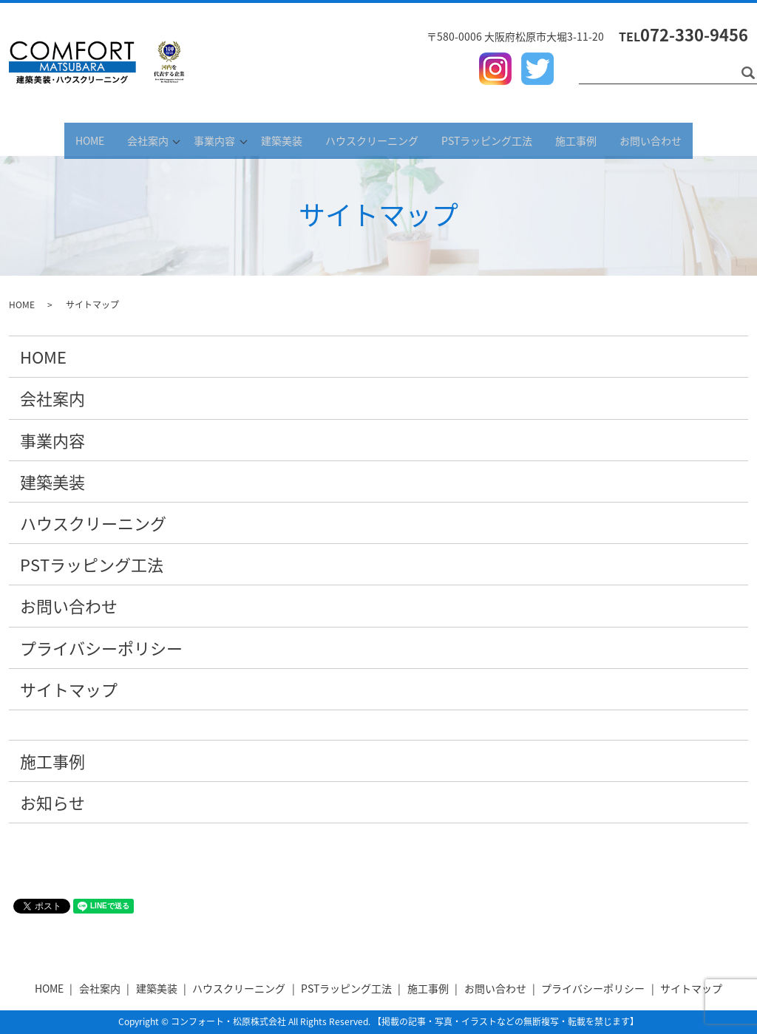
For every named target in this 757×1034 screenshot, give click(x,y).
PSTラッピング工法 (506, 139)
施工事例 (604, 139)
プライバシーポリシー (101, 648)
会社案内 (119, 139)
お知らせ (52, 802)
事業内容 (202, 139)
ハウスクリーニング (383, 139)
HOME (53, 139)
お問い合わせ (687, 139)
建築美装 (285, 139)
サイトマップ (69, 689)
